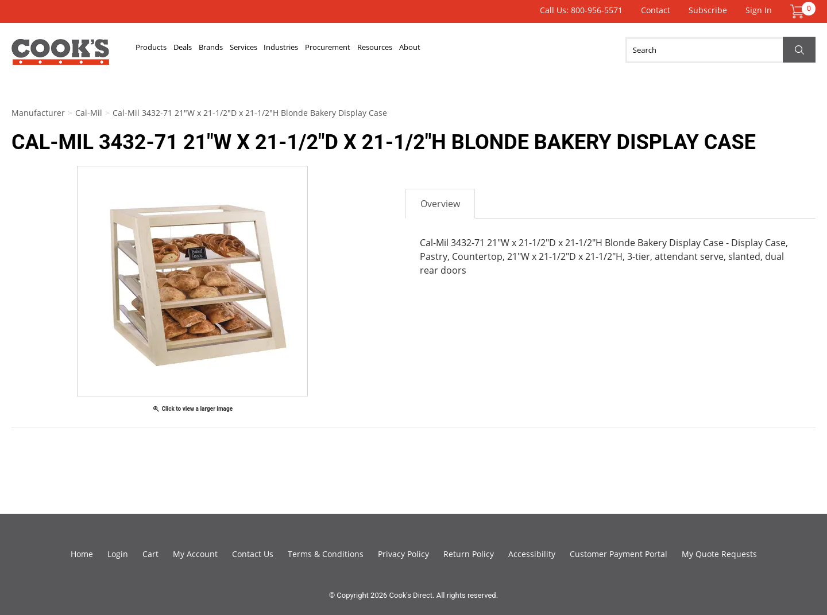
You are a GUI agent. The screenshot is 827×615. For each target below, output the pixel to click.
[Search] (720, 49)
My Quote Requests (719, 553)
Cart (150, 553)
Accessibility (531, 553)
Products (160, 50)
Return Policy (468, 553)
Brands (254, 50)
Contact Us (252, 553)
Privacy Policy (403, 553)
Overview (440, 203)
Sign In (758, 10)
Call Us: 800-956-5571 (581, 10)
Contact (655, 10)
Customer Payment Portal (618, 553)
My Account (195, 553)
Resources (498, 50)
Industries (362, 50)
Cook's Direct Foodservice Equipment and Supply (60, 56)
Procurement (430, 50)
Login (117, 553)
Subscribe (708, 10)
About (552, 50)
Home (82, 553)
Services (305, 50)
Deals (210, 50)
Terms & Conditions (326, 553)
